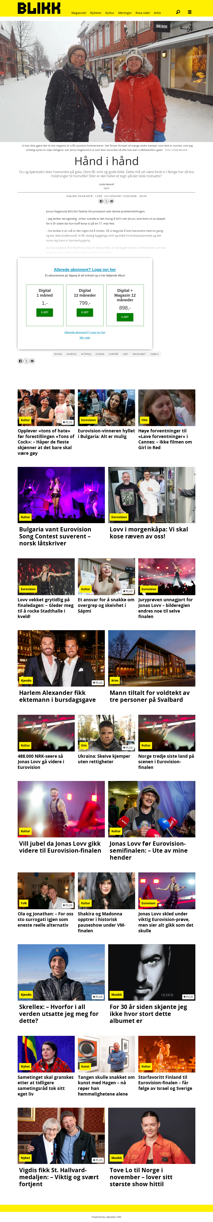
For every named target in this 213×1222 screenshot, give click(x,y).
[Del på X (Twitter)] (106, 201)
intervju (86, 354)
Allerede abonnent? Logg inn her (85, 269)
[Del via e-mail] (111, 201)
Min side (85, 337)
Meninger (125, 13)
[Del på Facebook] (101, 201)
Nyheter (96, 13)
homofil (72, 354)
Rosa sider (142, 13)
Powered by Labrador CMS (106, 1217)
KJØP (44, 312)
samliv (154, 354)
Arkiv (157, 13)
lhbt (126, 354)
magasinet (139, 354)
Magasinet (78, 13)
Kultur (109, 13)
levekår (113, 354)
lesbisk (100, 354)
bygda (58, 354)
